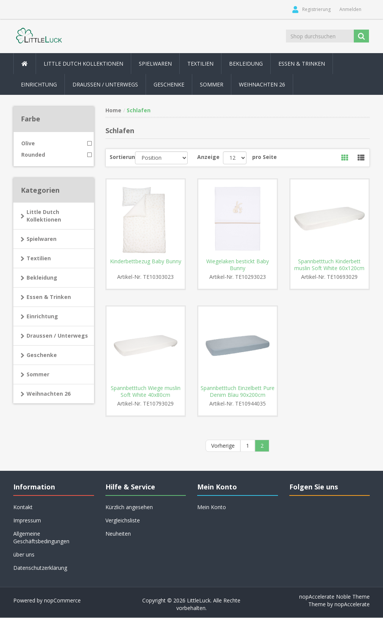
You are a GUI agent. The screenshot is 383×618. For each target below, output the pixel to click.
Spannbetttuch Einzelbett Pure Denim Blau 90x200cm (238, 392)
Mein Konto (211, 507)
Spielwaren (42, 238)
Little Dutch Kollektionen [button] (83, 63)
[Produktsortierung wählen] (161, 157)
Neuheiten (118, 534)
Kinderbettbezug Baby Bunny (145, 261)
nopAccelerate (352, 604)
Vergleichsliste (122, 520)
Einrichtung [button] (39, 84)
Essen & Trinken (49, 296)
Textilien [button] (200, 63)
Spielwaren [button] (155, 63)
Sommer (38, 374)
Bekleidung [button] (246, 63)
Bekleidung (42, 277)
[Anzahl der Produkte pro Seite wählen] (234, 157)
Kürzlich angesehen (129, 507)
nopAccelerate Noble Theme (334, 597)
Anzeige (208, 156)
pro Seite (264, 156)
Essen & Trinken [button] (301, 63)
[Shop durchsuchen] (320, 36)
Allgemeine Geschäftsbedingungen (41, 537)
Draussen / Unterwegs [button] (105, 84)
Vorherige (223, 446)
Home (113, 110)
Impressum (27, 520)
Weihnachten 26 (262, 84)
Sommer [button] (211, 84)
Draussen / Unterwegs (57, 335)
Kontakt (23, 507)
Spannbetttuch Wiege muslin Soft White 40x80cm (146, 392)
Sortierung (122, 156)
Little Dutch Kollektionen (44, 215)
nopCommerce (62, 600)
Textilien (39, 258)
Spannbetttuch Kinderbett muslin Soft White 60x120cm (329, 265)
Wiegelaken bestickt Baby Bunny (237, 265)
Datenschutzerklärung (40, 568)
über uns (24, 554)
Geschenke (169, 84)
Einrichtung (42, 316)
